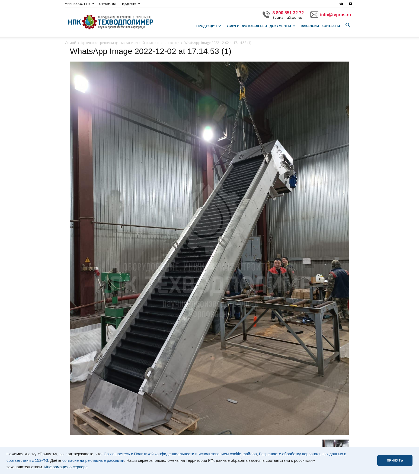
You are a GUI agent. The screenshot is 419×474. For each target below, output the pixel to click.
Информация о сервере (66, 467)
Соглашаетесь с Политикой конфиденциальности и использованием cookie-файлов (180, 454)
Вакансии (310, 26)
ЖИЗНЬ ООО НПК (79, 3)
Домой (70, 42)
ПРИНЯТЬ (395, 460)
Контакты (331, 26)
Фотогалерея (254, 26)
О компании (107, 3)
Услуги (232, 26)
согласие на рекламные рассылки (93, 460)
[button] (347, 25)
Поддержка (130, 3)
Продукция (208, 26)
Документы (282, 26)
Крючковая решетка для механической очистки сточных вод (130, 42)
